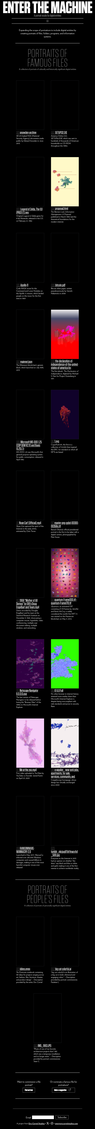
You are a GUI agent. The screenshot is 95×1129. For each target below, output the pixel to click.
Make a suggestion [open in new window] (63, 1090)
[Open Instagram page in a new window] (52, 1123)
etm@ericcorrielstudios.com (66, 1123)
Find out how (29, 1090)
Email (28, 1117)
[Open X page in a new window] (47, 1123)
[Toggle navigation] (47, 21)
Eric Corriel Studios (37, 1123)
